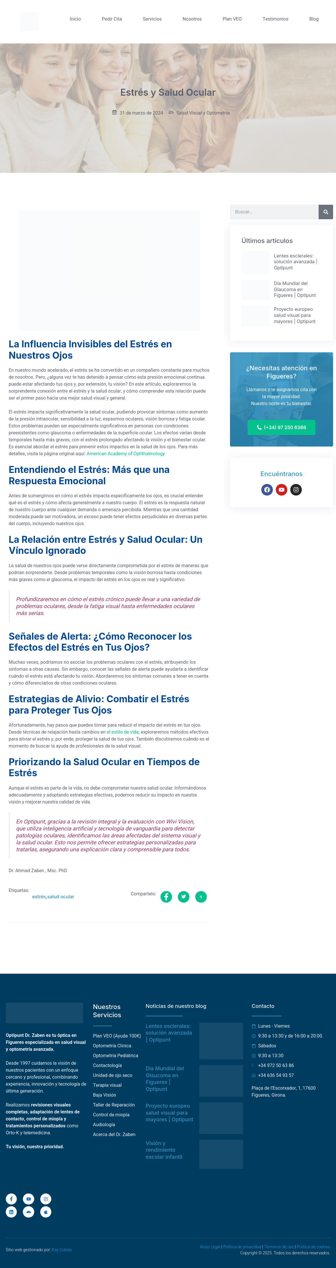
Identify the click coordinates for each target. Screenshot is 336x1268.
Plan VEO (232, 19)
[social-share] (166, 897)
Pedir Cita (112, 19)
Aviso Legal (210, 1247)
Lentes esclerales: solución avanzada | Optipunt (169, 1033)
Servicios (152, 19)
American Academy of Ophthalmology (126, 453)
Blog (314, 19)
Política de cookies (313, 1247)
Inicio (75, 19)
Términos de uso (279, 1247)
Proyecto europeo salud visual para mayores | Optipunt (169, 1112)
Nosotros (192, 19)
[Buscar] (326, 212)
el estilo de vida (122, 732)
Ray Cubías (62, 1250)
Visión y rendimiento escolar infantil (164, 1150)
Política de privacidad (242, 1247)
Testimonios (275, 19)
